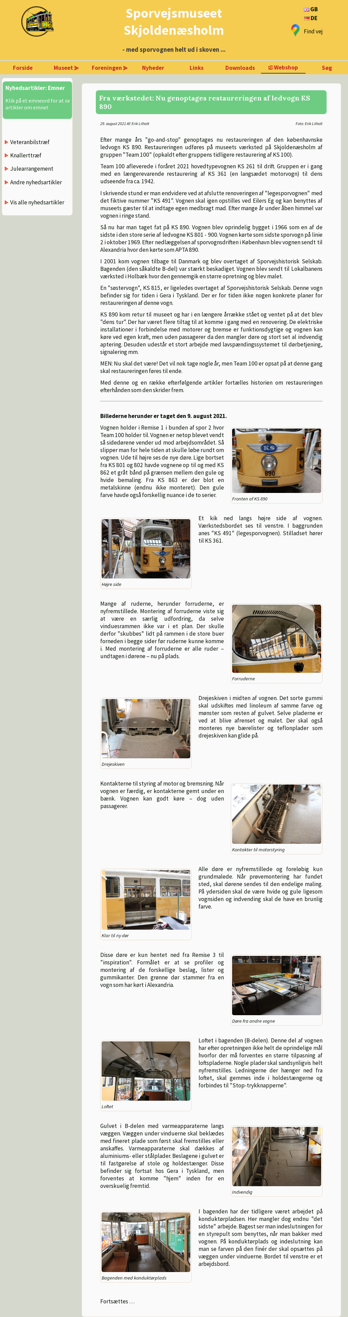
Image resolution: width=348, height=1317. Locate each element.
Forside (23, 68)
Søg (327, 68)
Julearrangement (31, 168)
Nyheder (153, 68)
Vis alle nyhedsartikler (37, 202)
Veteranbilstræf (30, 142)
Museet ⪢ (66, 68)
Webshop (286, 67)
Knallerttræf (25, 155)
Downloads (240, 68)
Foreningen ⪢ (110, 68)
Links (197, 68)
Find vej (313, 31)
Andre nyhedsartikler (36, 182)
